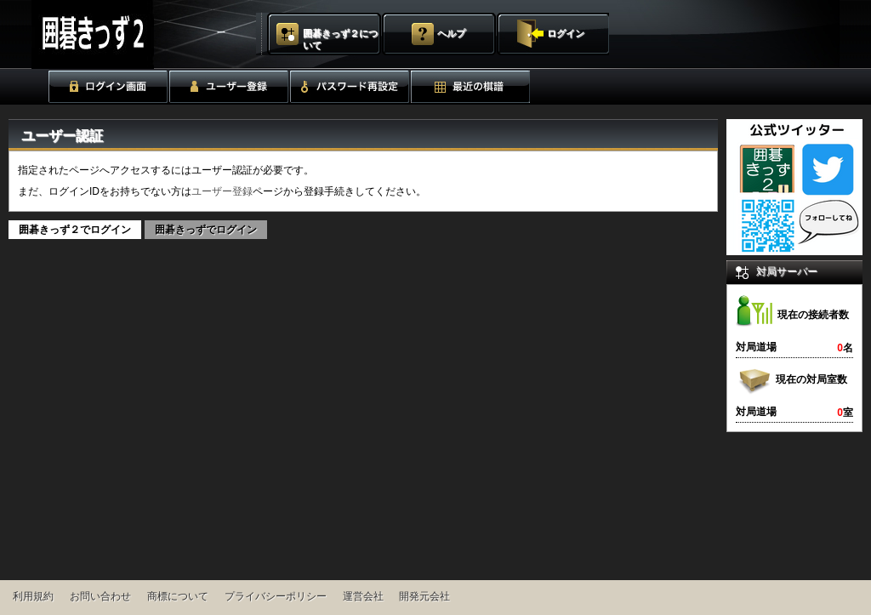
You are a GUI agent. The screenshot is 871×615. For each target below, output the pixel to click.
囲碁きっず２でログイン (75, 230)
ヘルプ (451, 33)
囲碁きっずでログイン (206, 230)
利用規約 (33, 596)
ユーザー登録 (222, 191)
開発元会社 (424, 596)
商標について (177, 596)
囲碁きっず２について (340, 39)
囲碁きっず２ (134, 34)
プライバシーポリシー (276, 596)
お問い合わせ (100, 596)
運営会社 (363, 596)
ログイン (565, 33)
